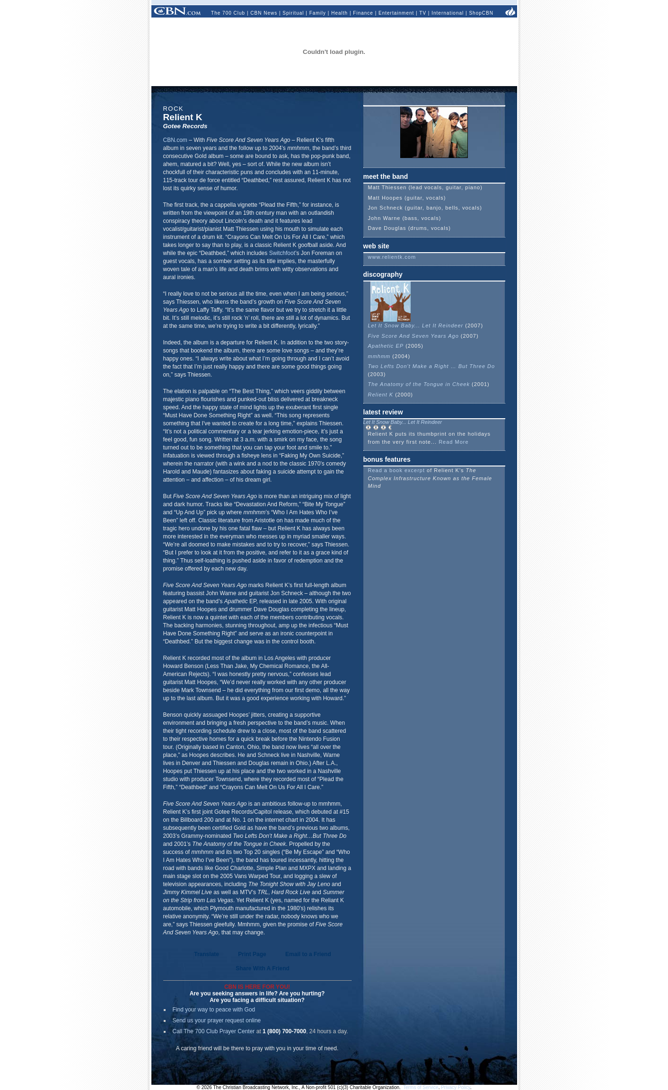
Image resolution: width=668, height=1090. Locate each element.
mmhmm (379, 356)
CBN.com (175, 140)
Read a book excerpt (396, 470)
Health (339, 13)
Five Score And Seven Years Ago (413, 336)
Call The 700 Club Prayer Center (214, 1031)
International (447, 13)
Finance (363, 13)
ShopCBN (481, 13)
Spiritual (293, 13)
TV (422, 13)
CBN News (263, 13)
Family (317, 13)
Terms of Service (420, 1087)
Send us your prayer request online (217, 1020)
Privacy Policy (455, 1087)
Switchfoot (282, 253)
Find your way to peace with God (214, 1009)
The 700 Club (228, 13)
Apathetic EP (386, 346)
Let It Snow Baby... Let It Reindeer (416, 325)
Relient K (381, 394)
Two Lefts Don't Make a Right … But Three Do (431, 366)
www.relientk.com (392, 257)
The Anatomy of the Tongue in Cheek (419, 384)
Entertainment (396, 13)
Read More (453, 442)
